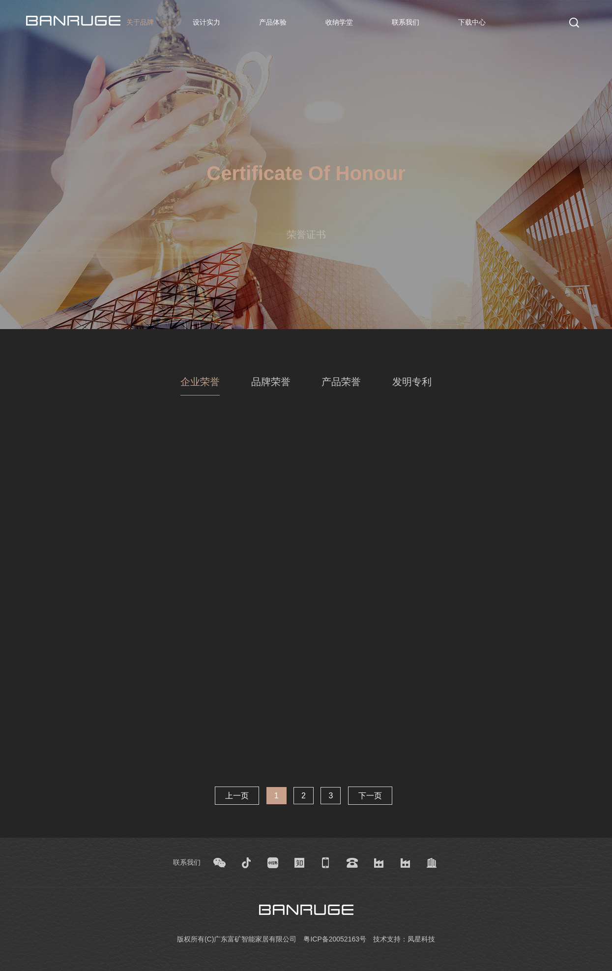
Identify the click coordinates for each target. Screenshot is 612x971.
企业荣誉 (200, 381)
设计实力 (206, 22)
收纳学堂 (339, 22)
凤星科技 (421, 939)
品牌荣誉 (271, 381)
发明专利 (412, 381)
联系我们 (405, 22)
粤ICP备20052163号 (334, 939)
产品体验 (273, 22)
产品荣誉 (341, 381)
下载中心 (472, 22)
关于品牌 (140, 22)
